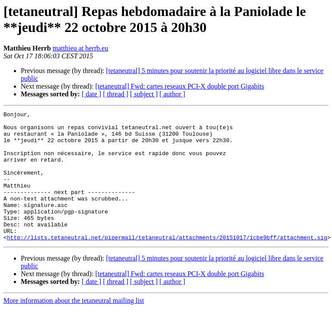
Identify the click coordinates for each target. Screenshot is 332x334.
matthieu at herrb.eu (80, 48)
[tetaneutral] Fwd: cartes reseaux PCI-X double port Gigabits (179, 86)
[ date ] (91, 94)
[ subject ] (144, 94)
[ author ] (172, 94)
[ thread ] (115, 94)
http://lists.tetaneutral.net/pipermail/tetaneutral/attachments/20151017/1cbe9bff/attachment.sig (167, 263)
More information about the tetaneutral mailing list (73, 326)
